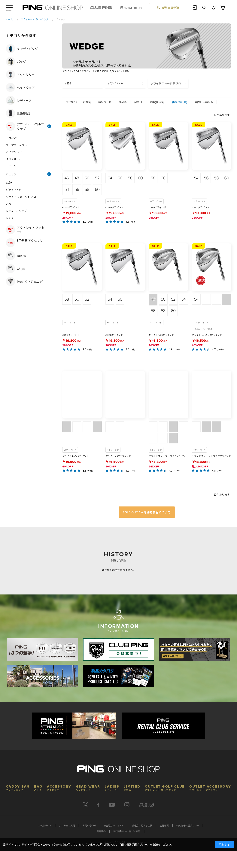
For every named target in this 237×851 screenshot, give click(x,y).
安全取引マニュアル (114, 825)
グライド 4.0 (115, 83)
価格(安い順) (157, 102)
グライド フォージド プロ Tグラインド (211, 456)
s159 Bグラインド (157, 207)
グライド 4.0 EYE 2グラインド (207, 335)
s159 (68, 83)
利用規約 (101, 831)
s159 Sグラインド (71, 207)
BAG (38, 787)
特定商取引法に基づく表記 (126, 831)
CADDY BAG (18, 787)
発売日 (138, 102)
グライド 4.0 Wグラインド (75, 456)
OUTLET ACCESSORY (210, 787)
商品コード (104, 102)
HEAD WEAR (88, 787)
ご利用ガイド (44, 825)
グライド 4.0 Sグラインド (161, 335)
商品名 (123, 102)
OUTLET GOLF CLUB (165, 787)
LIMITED (132, 787)
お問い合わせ (89, 825)
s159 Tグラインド (71, 335)
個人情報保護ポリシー (187, 825)
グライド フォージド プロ (166, 83)
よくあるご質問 (67, 825)
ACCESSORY (59, 787)
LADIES (112, 787)
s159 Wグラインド (114, 207)
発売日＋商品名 (204, 102)
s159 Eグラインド (114, 335)
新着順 (87, 102)
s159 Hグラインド (200, 207)
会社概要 (164, 825)
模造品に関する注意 (142, 825)
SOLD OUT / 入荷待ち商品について (147, 512)
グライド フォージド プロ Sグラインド (168, 456)
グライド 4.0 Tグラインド (118, 456)
